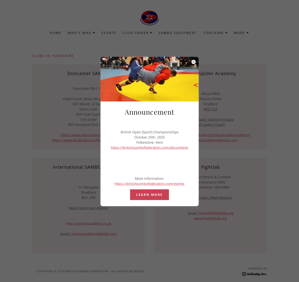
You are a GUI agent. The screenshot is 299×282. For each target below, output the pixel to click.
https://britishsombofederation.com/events (149, 183)
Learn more (149, 195)
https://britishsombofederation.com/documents (149, 147)
